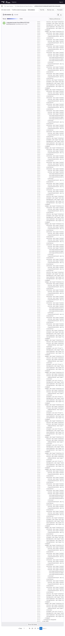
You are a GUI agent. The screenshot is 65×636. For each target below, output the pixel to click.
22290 (38, 488)
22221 (38, 377)
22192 (38, 330)
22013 (38, 41)
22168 (38, 291)
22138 (38, 243)
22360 (38, 602)
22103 (38, 186)
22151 (38, 264)
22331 (38, 555)
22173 (38, 299)
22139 (38, 245)
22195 (38, 335)
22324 (38, 543)
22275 (38, 464)
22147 (38, 257)
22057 (38, 112)
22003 (38, 25)
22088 (38, 162)
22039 (38, 83)
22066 (38, 127)
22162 (38, 282)
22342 (38, 572)
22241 (38, 409)
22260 (38, 440)
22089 (38, 164)
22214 (38, 366)
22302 (38, 508)
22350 (38, 585)
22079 (38, 148)
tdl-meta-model (5, 10)
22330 (38, 553)
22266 (38, 450)
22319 (38, 535)
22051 (38, 102)
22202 (38, 346)
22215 (38, 367)
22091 (38, 167)
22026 (38, 62)
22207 (38, 354)
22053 (38, 106)
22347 (38, 581)
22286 (38, 482)
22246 (38, 417)
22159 (38, 277)
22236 (38, 401)
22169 (38, 293)
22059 (38, 115)
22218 (38, 372)
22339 (38, 568)
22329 (38, 551)
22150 (38, 262)
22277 (38, 467)
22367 (38, 613)
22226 (38, 385)
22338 (38, 566)
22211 (38, 361)
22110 (38, 198)
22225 (38, 383)
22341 (38, 571)
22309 (38, 519)
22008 (38, 33)
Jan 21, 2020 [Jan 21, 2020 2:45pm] (24, 24)
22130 (38, 230)
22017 (38, 47)
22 (38, 628)
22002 (38, 23)
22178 (38, 308)
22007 (38, 31)
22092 (38, 169)
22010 (38, 36)
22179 (38, 309)
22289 (38, 487)
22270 (38, 456)
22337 (38, 564)
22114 (38, 204)
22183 (38, 316)
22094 (38, 172)
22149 (38, 261)
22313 (38, 526)
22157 (38, 274)
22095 (38, 173)
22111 (38, 199)
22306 (38, 514)
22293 (38, 493)
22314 (38, 527)
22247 (38, 419)
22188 (38, 324)
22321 (38, 539)
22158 (38, 275)
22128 (38, 227)
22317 (38, 532)
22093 (38, 170)
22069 (38, 131)
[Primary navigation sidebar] (2, 6)
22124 (38, 220)
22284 (38, 479)
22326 (38, 547)
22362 (38, 605)
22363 (38, 606)
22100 (38, 181)
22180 (38, 311)
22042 (38, 88)
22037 (38, 80)
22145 (38, 254)
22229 (38, 390)
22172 (38, 298)
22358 (38, 598)
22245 (38, 416)
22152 (38, 266)
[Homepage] (6, 2)
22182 (38, 314)
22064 (38, 123)
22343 (38, 574)
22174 (38, 301)
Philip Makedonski (10, 24)
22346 (38, 579)
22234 (38, 398)
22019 (38, 51)
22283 (38, 477)
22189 (38, 325)
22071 (38, 135)
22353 (38, 590)
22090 (38, 165)
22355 (38, 594)
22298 (38, 501)
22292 (38, 492)
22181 (38, 312)
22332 (38, 556)
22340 (38, 569)
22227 (38, 387)
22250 (38, 424)
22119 (38, 212)
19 (29, 628)
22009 (38, 34)
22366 (38, 611)
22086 (38, 159)
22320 (38, 537)
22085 (38, 157)
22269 (38, 455)
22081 (38, 151)
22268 (38, 453)
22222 (38, 379)
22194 (38, 333)
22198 (38, 340)
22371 (38, 619)
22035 (38, 76)
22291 (38, 490)
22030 (38, 68)
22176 (38, 304)
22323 (38, 542)
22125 (38, 222)
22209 (38, 358)
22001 (38, 22)
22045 (38, 93)
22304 (38, 511)
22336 (38, 563)
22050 (38, 101)
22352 (38, 589)
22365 (38, 610)
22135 (38, 238)
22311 (38, 522)
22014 (38, 43)
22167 (38, 290)
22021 (38, 54)
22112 (38, 201)
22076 (38, 143)
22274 (38, 463)
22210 (38, 359)
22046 (38, 94)
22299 (38, 503)
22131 (38, 232)
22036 (38, 78)
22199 (38, 341)
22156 (38, 272)
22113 (38, 202)
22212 (38, 362)
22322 (38, 540)
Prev (20, 628)
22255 (38, 432)
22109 (38, 196)
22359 (38, 600)
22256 (38, 434)
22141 (38, 248)
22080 (38, 149)
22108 (38, 194)
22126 (38, 224)
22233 (38, 396)
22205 (38, 351)
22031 (38, 70)
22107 (38, 193)
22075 (38, 141)
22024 (38, 59)
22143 (38, 251)
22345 (38, 577)
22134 (38, 236)
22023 (38, 57)
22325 (38, 545)
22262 (38, 443)
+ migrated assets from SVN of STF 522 (17, 22)
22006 (38, 30)
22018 (38, 49)
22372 (38, 621)
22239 (38, 406)
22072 (38, 136)
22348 (38, 582)
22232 (38, 395)
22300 (38, 505)
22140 (38, 246)
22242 (38, 411)
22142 (38, 249)
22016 (38, 46)
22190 (38, 327)
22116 (38, 207)
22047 (38, 96)
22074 (38, 139)
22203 (38, 348)
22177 (38, 306)
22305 (38, 513)
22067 (38, 128)
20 (32, 628)
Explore (14, 2)
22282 (38, 476)
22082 (38, 152)
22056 (38, 110)
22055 (38, 109)
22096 (38, 175)
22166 (38, 288)
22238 (38, 404)
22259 (38, 438)
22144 (38, 253)
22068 (38, 130)
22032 (38, 72)
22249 (38, 422)
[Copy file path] (13, 15)
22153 (38, 267)
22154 (38, 269)
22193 (38, 332)
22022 (38, 55)
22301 (38, 506)
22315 (38, 529)
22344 (38, 576)
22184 (38, 317)
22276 (38, 466)
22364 (38, 608)
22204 (38, 350)
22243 (38, 413)
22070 (38, 133)
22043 (38, 89)
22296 (38, 498)
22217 (38, 371)
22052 (38, 104)
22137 (38, 241)
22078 (38, 146)
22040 (38, 85)
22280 (38, 472)
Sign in (61, 2)
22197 (38, 338)
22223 (38, 380)
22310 (38, 521)
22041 (38, 86)
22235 (38, 400)
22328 (38, 550)
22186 (38, 320)
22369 (38, 616)
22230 (38, 392)
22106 (38, 191)
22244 (38, 414)
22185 (38, 319)
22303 (38, 509)
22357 (38, 597)
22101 (38, 183)
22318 (38, 534)
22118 (38, 211)
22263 (38, 445)
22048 (38, 97)
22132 (38, 233)
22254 (38, 430)
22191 (38, 329)
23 (41, 628)
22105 (38, 190)
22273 (38, 461)
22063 (38, 122)
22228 (38, 388)
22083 (38, 154)
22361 (38, 603)
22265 (38, 448)
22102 (38, 185)
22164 (38, 285)
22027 (38, 64)
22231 (38, 393)
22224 (38, 382)
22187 (38, 322)
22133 (38, 235)
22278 (38, 469)
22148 (38, 259)
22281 (38, 474)
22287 (38, 484)
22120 (38, 214)
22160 (38, 278)
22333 (38, 558)
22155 (38, 270)
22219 (38, 374)
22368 (38, 615)
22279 (38, 471)
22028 (38, 65)
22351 (38, 587)
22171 (38, 296)
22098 (38, 178)
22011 (38, 38)
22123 (38, 219)
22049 (38, 99)
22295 (38, 497)
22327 (38, 548)
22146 (38, 256)
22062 (38, 120)
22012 (38, 39)
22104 (38, 188)
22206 (38, 353)
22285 (38, 480)
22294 (38, 495)
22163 (38, 283)
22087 (38, 160)
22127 (38, 225)
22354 (38, 592)
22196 (38, 337)
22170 (38, 295)
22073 (38, 138)
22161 (38, 280)
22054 (38, 107)
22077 (38, 144)
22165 (38, 287)
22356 (38, 595)
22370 (38, 618)
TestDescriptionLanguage (19, 10)
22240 (38, 408)
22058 (38, 114)
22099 (38, 180)
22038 (38, 81)
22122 (38, 217)
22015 (38, 44)
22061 (38, 118)
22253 (38, 429)
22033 (38, 73)
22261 (38, 442)
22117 (38, 209)
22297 (38, 500)
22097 (38, 177)
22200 (38, 343)
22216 (38, 369)
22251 (38, 425)
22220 (38, 375)
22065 (38, 125)
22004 (38, 26)
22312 (38, 524)
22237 (38, 403)
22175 (38, 303)
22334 (38, 560)
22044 (38, 91)
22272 (38, 459)
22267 (38, 451)
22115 (38, 206)
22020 (38, 52)
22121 (38, 215)
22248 (38, 421)
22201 (38, 345)
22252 (38, 427)
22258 (38, 437)
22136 (38, 240)
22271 (38, 458)
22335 (38, 561)
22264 (38, 446)
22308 (38, 518)
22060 (38, 117)
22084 (38, 156)
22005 (38, 28)
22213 (38, 364)
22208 (38, 356)
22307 (38, 516)
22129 (38, 228)
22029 (38, 67)
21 (35, 628)
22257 (38, 435)
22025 (38, 60)
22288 (38, 485)
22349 (38, 584)
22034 (38, 75)
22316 (38, 530)
